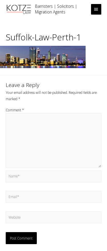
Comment (15, 110)
